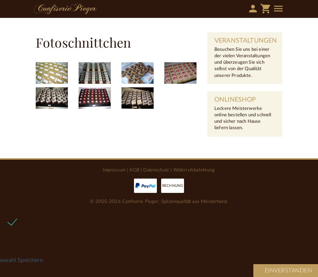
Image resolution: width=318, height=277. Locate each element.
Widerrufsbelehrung (194, 170)
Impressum (114, 170)
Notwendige (35, 221)
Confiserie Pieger (65, 9)
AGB (134, 170)
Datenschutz (156, 170)
